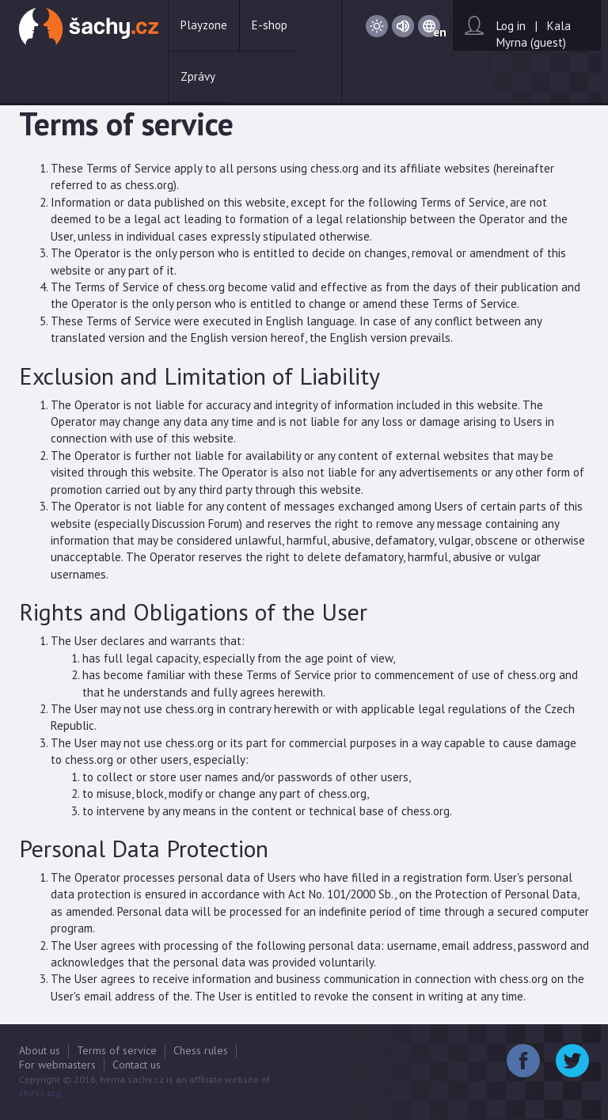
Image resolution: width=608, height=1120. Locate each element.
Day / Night (377, 26)
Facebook (523, 1060)
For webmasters (57, 1064)
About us (39, 1050)
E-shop (269, 24)
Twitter (572, 1060)
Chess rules (200, 1050)
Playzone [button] (203, 24)
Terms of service (117, 1050)
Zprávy (197, 76)
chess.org (40, 1093)
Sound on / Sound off (403, 26)
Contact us (136, 1064)
